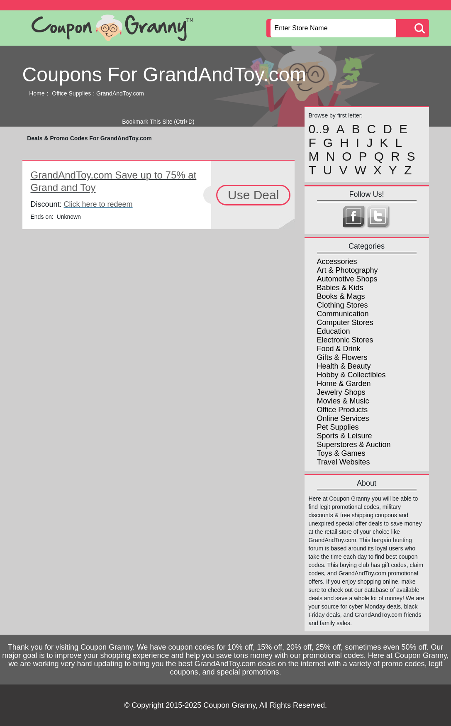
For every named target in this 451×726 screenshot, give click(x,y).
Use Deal (253, 195)
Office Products (342, 410)
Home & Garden (344, 383)
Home (36, 93)
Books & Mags (341, 296)
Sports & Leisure (344, 436)
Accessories (337, 261)
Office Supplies (71, 93)
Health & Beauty (344, 366)
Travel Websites (343, 462)
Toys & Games (341, 453)
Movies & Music (343, 401)
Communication (343, 314)
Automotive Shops (347, 279)
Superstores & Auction (354, 444)
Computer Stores (345, 322)
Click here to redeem (98, 204)
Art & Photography (347, 270)
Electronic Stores (345, 340)
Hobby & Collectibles (351, 375)
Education (333, 331)
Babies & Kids (340, 288)
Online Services (343, 418)
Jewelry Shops (341, 392)
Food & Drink (339, 349)
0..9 (319, 129)
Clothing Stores (342, 305)
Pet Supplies (338, 427)
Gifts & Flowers (342, 357)
